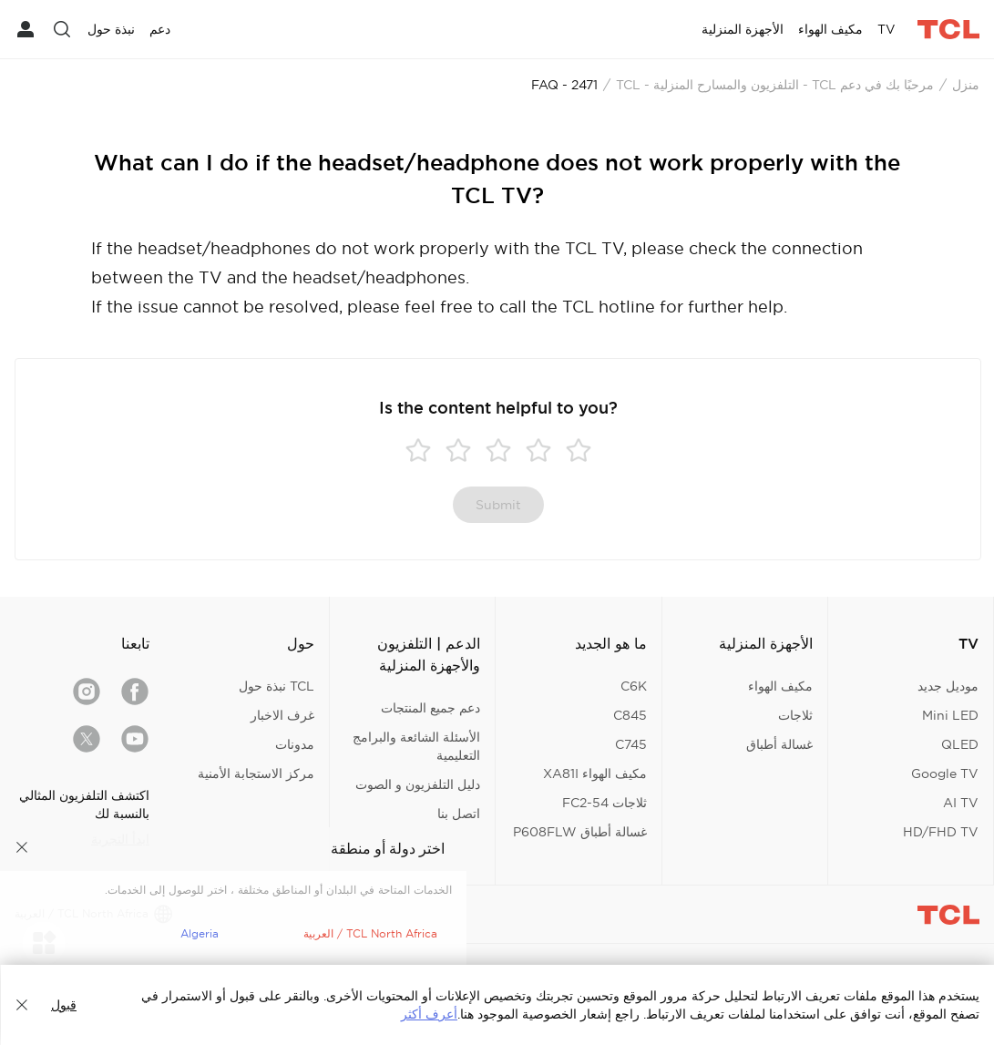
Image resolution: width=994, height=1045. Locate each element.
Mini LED (950, 715)
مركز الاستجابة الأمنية (256, 773)
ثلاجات (795, 715)
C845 (630, 715)
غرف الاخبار (282, 715)
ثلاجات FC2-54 (604, 802)
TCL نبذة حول (276, 686)
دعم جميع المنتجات (430, 708)
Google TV (945, 773)
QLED (960, 744)
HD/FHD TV (941, 832)
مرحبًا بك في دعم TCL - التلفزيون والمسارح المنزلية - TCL (775, 85)
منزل (965, 85)
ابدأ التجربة (120, 839)
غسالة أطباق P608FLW (580, 832)
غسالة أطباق (779, 744)
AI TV (961, 802)
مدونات (294, 744)
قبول (64, 1005)
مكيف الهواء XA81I (595, 773)
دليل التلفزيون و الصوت (417, 784)
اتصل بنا (458, 813)
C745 (631, 744)
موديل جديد (948, 686)
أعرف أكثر (429, 1014)
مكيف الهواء (780, 686)
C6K (633, 686)
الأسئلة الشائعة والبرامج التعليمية (416, 746)
